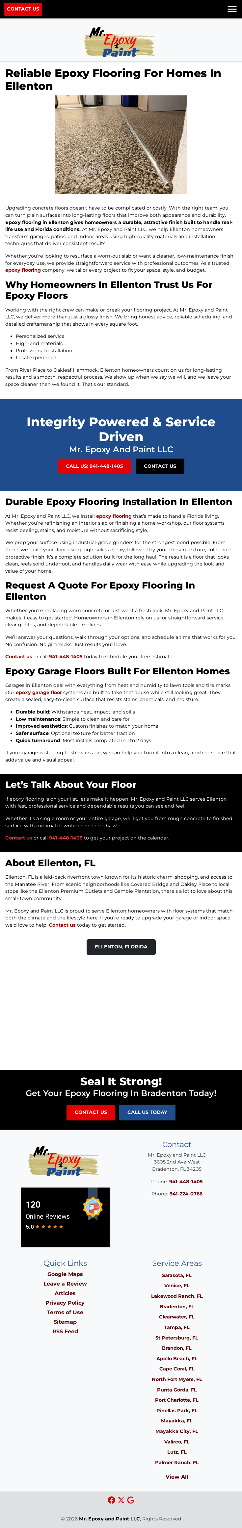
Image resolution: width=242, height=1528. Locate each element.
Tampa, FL (177, 1327)
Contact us (18, 657)
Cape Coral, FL (177, 1369)
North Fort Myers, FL (177, 1379)
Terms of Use (65, 1312)
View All (177, 1477)
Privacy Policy (65, 1303)
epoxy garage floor (39, 692)
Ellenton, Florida (121, 947)
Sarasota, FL (177, 1275)
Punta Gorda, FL (177, 1390)
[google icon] (131, 1500)
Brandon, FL (177, 1348)
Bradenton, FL (177, 1307)
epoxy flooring (23, 270)
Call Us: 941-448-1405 (94, 466)
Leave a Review (65, 1284)
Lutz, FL (177, 1452)
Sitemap (65, 1322)
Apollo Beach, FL (177, 1359)
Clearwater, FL (177, 1317)
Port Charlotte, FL (177, 1400)
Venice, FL (177, 1286)
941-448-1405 (66, 657)
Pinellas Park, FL (177, 1411)
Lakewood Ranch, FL (177, 1296)
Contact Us (23, 9)
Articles (65, 1293)
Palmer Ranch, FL (177, 1462)
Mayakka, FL (177, 1421)
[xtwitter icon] (122, 1500)
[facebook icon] (112, 1500)
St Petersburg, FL (176, 1338)
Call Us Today (147, 1112)
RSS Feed (65, 1331)
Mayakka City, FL (176, 1431)
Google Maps (65, 1274)
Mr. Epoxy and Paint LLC (109, 1519)
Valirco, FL (177, 1442)
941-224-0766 (186, 1194)
